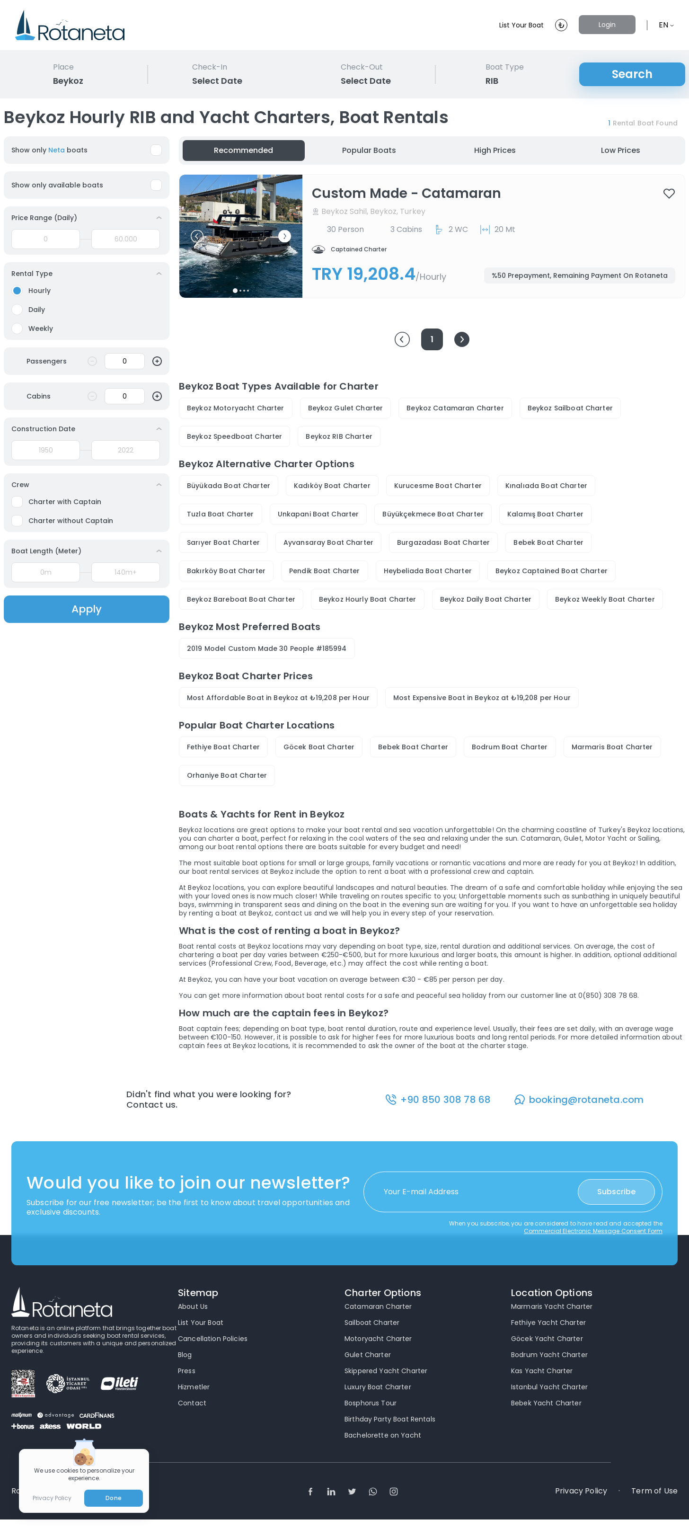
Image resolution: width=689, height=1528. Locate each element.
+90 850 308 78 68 (446, 1099)
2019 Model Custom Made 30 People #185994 (267, 648)
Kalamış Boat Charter (545, 514)
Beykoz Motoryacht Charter (235, 408)
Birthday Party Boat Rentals (389, 1419)
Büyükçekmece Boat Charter (433, 514)
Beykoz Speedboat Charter (234, 436)
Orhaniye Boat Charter (227, 775)
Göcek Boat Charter (319, 747)
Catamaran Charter (378, 1307)
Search (632, 74)
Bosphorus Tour (370, 1403)
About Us (193, 1307)
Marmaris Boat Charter (612, 747)
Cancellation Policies (212, 1339)
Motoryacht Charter (378, 1339)
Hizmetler (194, 1387)
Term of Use (654, 1491)
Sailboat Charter (371, 1323)
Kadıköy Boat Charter (332, 485)
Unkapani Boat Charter (318, 514)
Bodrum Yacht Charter (549, 1355)
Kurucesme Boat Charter (438, 485)
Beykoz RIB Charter (339, 436)
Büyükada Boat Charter (228, 485)
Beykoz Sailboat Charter (570, 408)
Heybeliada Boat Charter (428, 571)
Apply (86, 609)
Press (186, 1371)
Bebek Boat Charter (548, 542)
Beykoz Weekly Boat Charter (605, 599)
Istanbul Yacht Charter (549, 1387)
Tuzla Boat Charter (220, 514)
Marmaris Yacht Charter (551, 1307)
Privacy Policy (581, 1491)
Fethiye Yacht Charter (548, 1323)
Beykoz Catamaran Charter (455, 408)
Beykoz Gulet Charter (345, 408)
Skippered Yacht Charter (385, 1371)
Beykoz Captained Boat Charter (551, 571)
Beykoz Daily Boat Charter (486, 599)
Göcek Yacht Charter (547, 1339)
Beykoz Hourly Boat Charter (367, 599)
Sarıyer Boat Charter (223, 542)
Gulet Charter (367, 1355)
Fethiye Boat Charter (223, 747)
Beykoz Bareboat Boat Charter (241, 599)
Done (113, 1498)
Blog (185, 1355)
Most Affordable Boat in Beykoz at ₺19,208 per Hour (278, 697)
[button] (197, 236)
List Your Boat (516, 25)
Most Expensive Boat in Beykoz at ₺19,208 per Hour (482, 697)
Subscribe (616, 1192)
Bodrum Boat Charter (510, 747)
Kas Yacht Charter (542, 1371)
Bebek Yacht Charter (546, 1403)
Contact (192, 1403)
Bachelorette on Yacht (382, 1435)
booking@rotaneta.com (587, 1099)
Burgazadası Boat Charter (443, 542)
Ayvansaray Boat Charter (328, 542)
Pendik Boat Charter (324, 571)
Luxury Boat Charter (377, 1387)
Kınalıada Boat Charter (546, 485)
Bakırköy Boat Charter (226, 571)
